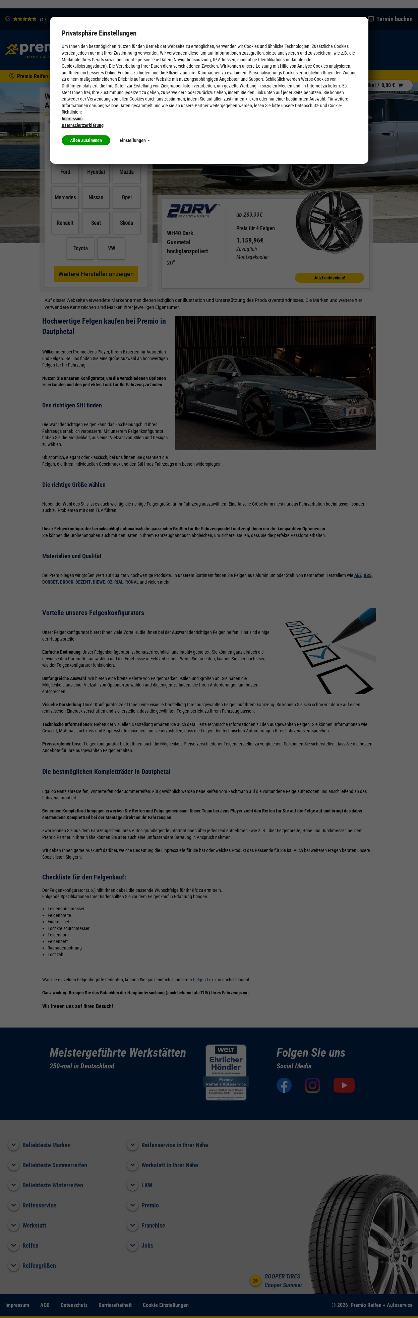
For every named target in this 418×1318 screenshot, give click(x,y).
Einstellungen (135, 140)
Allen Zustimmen (86, 140)
